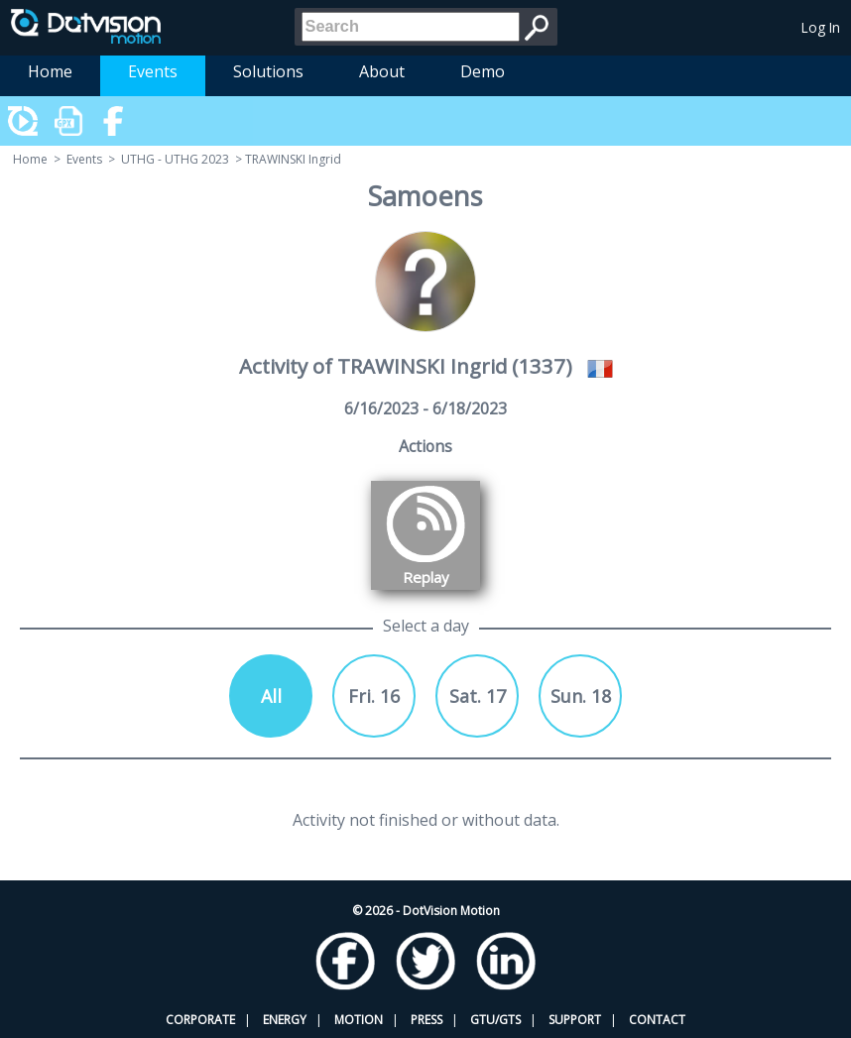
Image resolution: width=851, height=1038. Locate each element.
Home (50, 71)
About (382, 71)
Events (153, 71)
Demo (482, 71)
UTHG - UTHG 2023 (175, 159)
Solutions (268, 71)
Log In (820, 27)
